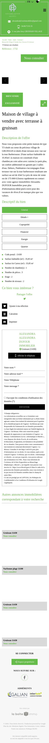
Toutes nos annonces (18, 729)
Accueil (4, 40)
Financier (24, 232)
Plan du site (7, 726)
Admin (42, 726)
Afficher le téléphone (24, 356)
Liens (37, 726)
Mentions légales (18, 726)
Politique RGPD (31, 729)
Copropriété (24, 224)
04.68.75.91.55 (26, 26)
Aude (14, 40)
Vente (9, 40)
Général (24, 210)
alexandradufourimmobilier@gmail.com (27, 21)
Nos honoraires (29, 726)
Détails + (24, 217)
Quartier (24, 246)
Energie (24, 239)
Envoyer (24, 407)
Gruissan (19, 40)
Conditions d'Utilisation (27, 480)
